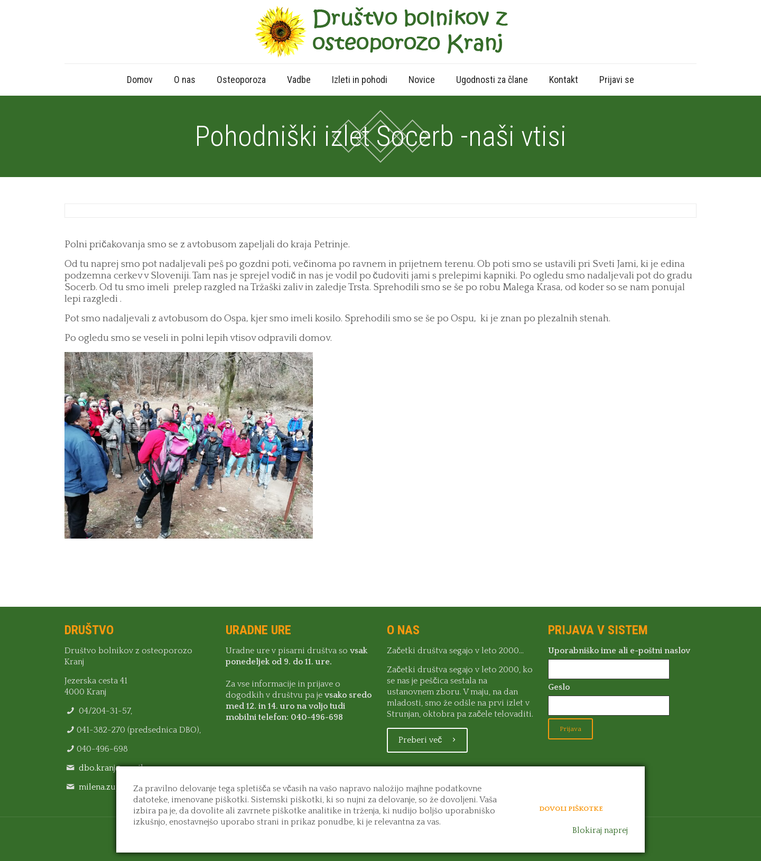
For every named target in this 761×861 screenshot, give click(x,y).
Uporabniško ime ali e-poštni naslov (619, 650)
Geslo (559, 687)
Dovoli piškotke (571, 808)
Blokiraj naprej (600, 830)
